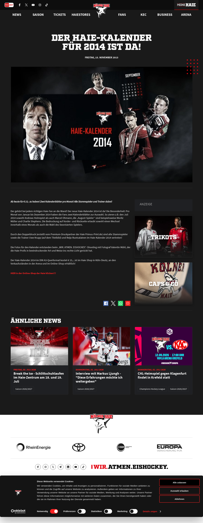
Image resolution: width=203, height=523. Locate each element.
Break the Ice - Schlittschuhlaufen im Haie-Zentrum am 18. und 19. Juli (39, 377)
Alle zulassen (179, 488)
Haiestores (81, 15)
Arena (186, 15)
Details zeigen (150, 517)
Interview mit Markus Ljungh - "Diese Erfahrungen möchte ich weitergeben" (99, 377)
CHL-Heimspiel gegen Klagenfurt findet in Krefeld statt (162, 375)
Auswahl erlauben (179, 497)
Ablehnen (179, 505)
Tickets (59, 15)
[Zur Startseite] (101, 11)
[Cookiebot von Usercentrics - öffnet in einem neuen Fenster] (18, 517)
